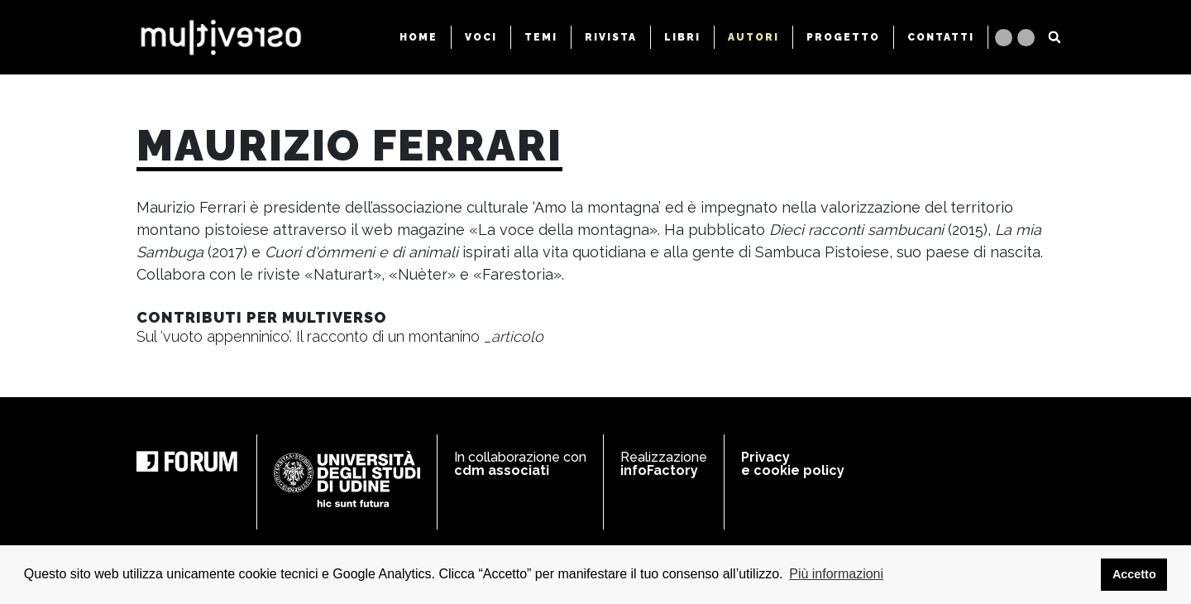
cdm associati (501, 470)
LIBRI (682, 37)
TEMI (540, 37)
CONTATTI (940, 37)
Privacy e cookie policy (792, 463)
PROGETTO (843, 37)
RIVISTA (611, 37)
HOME (418, 37)
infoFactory (659, 470)
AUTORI (753, 37)
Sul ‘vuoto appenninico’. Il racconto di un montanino (339, 336)
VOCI (481, 37)
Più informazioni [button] (836, 574)
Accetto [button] (1134, 574)
